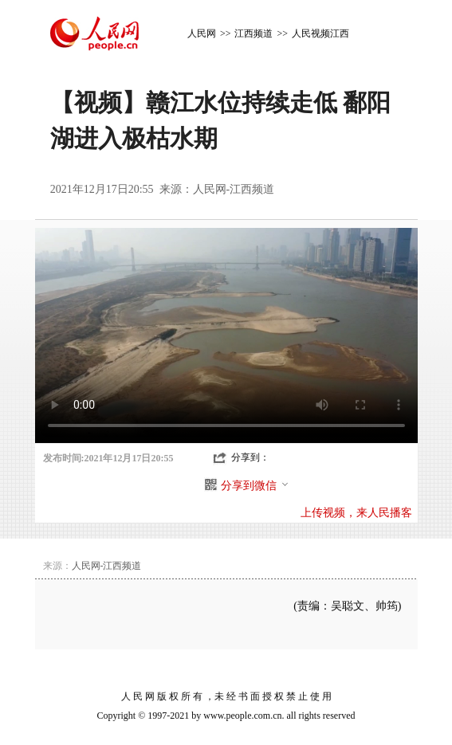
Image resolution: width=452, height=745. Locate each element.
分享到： (250, 457)
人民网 (201, 33)
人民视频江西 (320, 33)
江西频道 (253, 33)
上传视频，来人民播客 (356, 513)
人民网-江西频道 (234, 189)
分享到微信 (255, 486)
